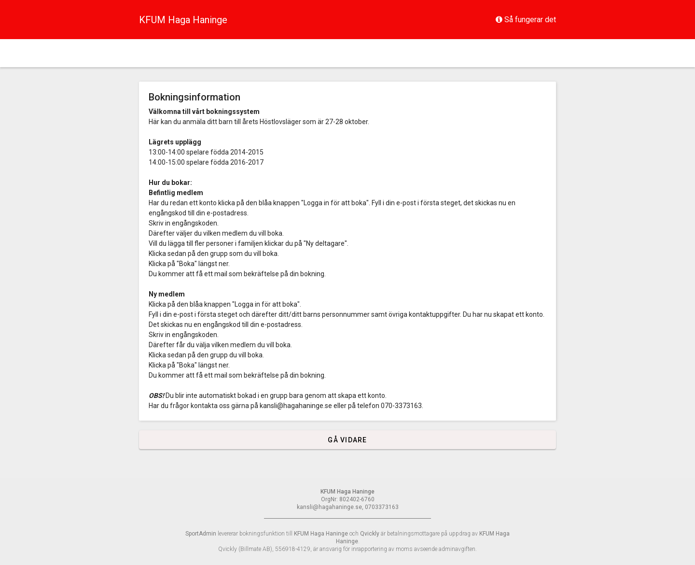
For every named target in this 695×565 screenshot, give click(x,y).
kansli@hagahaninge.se (296, 406)
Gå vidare (347, 440)
